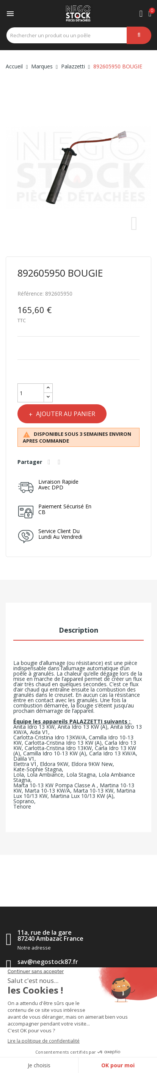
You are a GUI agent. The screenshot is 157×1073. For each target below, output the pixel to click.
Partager (50, 462)
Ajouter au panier (65, 414)
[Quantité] (30, 392)
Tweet (60, 462)
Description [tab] (78, 630)
